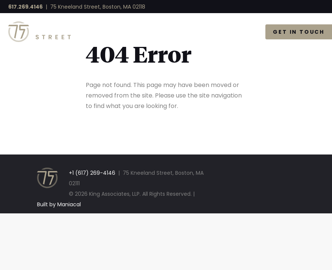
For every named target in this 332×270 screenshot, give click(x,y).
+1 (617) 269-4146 (92, 173)
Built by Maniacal (59, 204)
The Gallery (226, 32)
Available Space (155, 32)
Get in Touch (299, 32)
